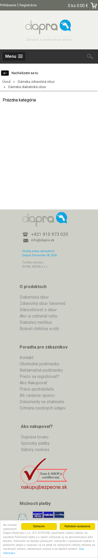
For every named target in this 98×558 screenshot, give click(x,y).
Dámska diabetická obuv (27, 87)
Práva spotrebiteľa (37, 389)
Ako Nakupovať (33, 382)
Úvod (6, 82)
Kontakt (26, 357)
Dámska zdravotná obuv (36, 82)
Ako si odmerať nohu (38, 316)
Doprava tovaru (34, 436)
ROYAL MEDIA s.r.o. (35, 266)
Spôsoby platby (35, 443)
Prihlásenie (8, 5)
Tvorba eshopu (32, 262)
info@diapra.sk (42, 240)
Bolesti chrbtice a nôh (39, 328)
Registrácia (28, 5)
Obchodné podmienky (39, 363)
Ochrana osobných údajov (43, 408)
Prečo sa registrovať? (39, 376)
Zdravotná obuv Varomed (42, 303)
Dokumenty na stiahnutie (42, 401)
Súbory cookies (35, 449)
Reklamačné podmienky (41, 370)
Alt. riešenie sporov (37, 395)
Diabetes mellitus (36, 322)
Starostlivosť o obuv (38, 309)
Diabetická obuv (34, 297)
